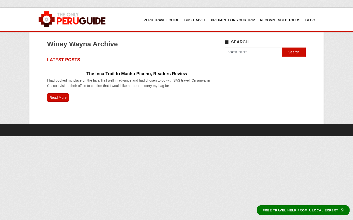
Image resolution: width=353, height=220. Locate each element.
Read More (58, 97)
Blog (310, 20)
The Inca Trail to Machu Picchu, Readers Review (136, 73)
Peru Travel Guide (161, 20)
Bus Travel (195, 20)
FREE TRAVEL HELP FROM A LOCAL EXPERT (303, 210)
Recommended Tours (280, 20)
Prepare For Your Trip (233, 20)
